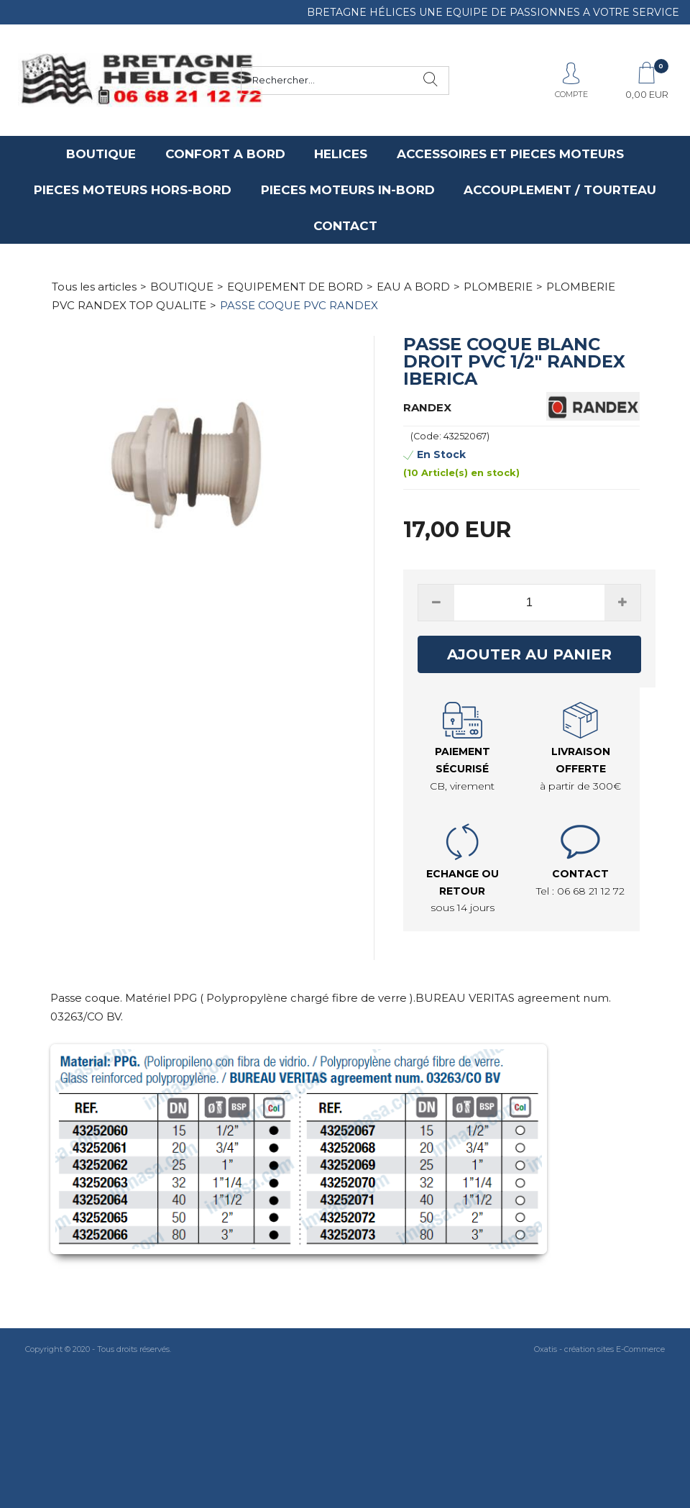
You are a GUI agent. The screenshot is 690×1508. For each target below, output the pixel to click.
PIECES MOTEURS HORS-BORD (132, 190)
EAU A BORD (413, 286)
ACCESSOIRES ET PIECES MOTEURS (510, 154)
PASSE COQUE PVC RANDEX (299, 305)
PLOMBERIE (498, 286)
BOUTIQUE (101, 154)
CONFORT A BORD (225, 154)
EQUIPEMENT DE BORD (295, 286)
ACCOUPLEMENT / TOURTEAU (560, 190)
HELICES (340, 154)
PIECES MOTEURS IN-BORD (348, 190)
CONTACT (345, 226)
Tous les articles (94, 286)
